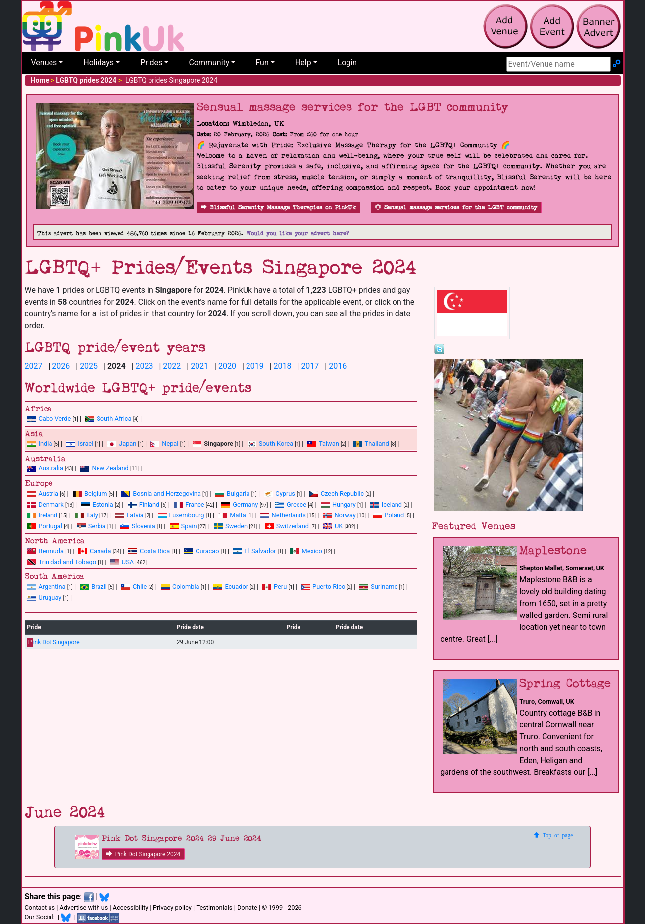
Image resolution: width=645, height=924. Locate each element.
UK (333, 526)
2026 (61, 366)
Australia (45, 468)
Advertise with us (84, 907)
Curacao (201, 551)
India (39, 443)
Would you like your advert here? (298, 233)
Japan (121, 443)
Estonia (97, 504)
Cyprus (279, 493)
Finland (144, 504)
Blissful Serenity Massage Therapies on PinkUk (278, 208)
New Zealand (104, 468)
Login (347, 62)
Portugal (44, 526)
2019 (255, 366)
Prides (151, 62)
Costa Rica (149, 551)
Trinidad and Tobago (61, 561)
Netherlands (283, 515)
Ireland (42, 515)
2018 (283, 366)
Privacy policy (172, 907)
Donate (247, 907)
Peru (274, 586)
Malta (232, 515)
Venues (44, 62)
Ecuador (230, 586)
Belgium (90, 493)
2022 (172, 366)
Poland (388, 515)
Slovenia (137, 526)
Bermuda (45, 551)
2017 (310, 366)
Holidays (98, 62)
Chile (134, 586)
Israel (79, 443)
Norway (339, 515)
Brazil (93, 586)
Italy (86, 515)
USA (122, 561)
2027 (34, 366)
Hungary (338, 504)
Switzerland (287, 526)
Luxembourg (181, 515)
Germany (239, 504)
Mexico (306, 551)
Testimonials (214, 907)
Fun (261, 62)
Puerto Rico (323, 586)
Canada (94, 551)
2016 (338, 366)
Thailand (371, 443)
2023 (144, 366)
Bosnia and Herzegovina (161, 493)
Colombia (180, 586)
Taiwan (323, 443)
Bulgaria (232, 493)
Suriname (378, 586)
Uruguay (44, 597)
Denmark (45, 504)
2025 (89, 366)
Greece (290, 504)
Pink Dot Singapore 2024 (143, 854)
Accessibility (131, 907)
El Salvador (254, 551)
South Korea (270, 443)
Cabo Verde (49, 418)
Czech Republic (336, 493)
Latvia (129, 515)
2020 (227, 366)
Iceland (386, 504)
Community (209, 62)
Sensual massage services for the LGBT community (456, 208)
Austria (43, 493)
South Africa (108, 418)
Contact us (40, 907)
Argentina (46, 586)
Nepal (164, 443)
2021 (199, 366)
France (189, 504)
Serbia (91, 526)
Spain (183, 526)
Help (303, 62)
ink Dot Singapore (53, 642)
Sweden (231, 526)
